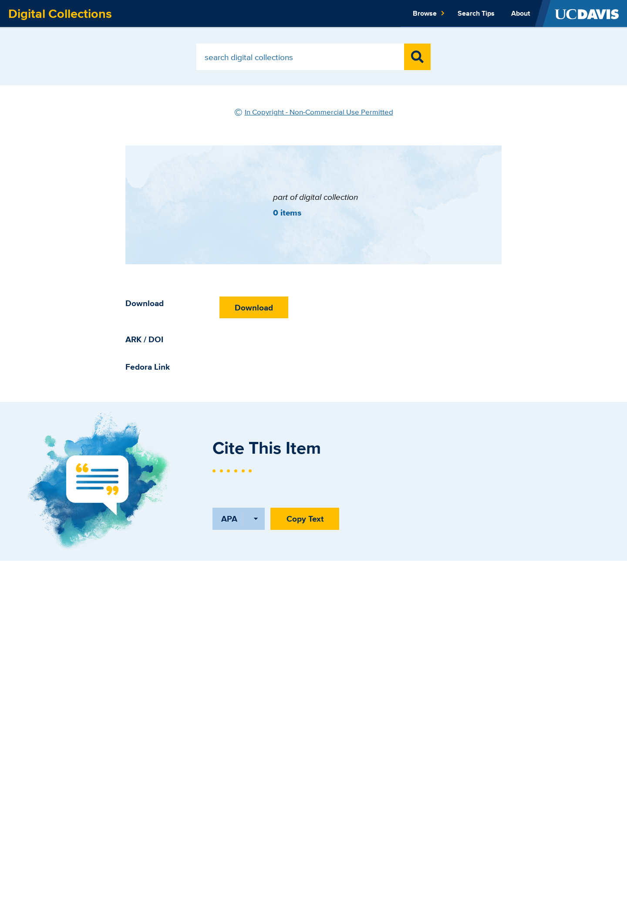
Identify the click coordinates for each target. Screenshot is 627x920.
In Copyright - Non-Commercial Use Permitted (319, 112)
